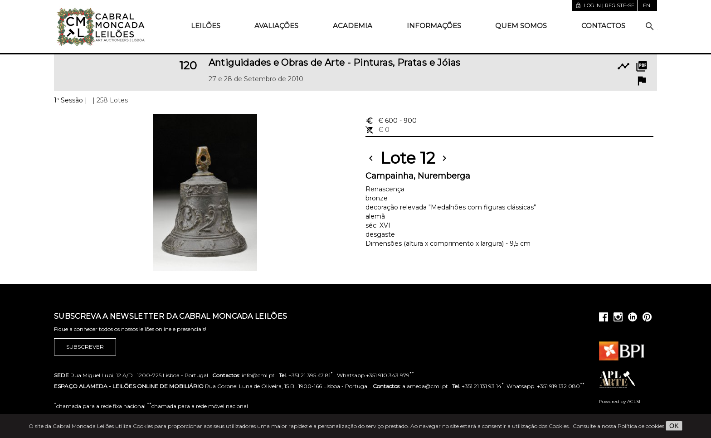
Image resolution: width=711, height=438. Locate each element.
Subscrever (85, 347)
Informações (434, 25)
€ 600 (391, 121)
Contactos (603, 25)
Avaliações (276, 25)
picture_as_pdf (641, 66)
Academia (352, 25)
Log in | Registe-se (604, 5)
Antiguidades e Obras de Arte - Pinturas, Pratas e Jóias (335, 62)
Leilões (205, 25)
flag (641, 80)
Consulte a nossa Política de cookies (618, 426)
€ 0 (377, 130)
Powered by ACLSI (619, 401)
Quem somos (521, 25)
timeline (623, 66)
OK (674, 425)
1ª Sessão (68, 100)
